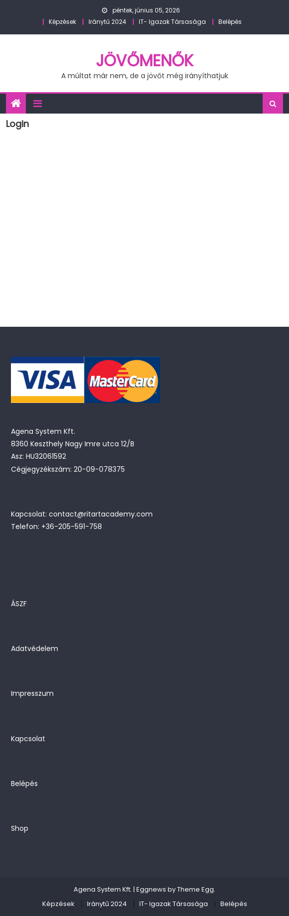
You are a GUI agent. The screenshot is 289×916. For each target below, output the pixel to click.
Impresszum (32, 693)
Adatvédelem (34, 649)
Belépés (230, 21)
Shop (19, 828)
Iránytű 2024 (107, 21)
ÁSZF (19, 604)
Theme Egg (195, 889)
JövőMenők (144, 60)
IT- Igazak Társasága (172, 21)
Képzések (62, 21)
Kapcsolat (28, 739)
